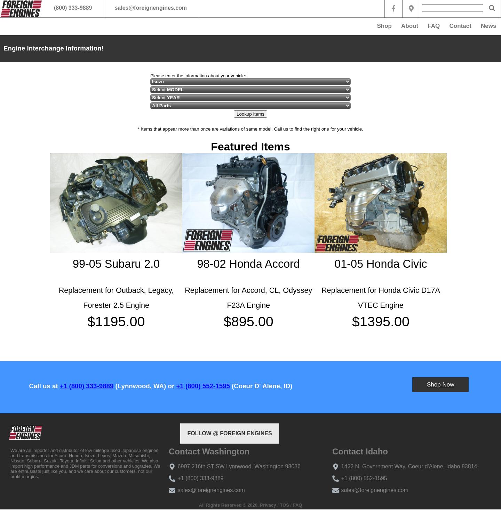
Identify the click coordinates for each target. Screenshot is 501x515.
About (409, 26)
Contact (460, 26)
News (488, 26)
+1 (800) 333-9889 (86, 386)
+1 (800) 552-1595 (203, 386)
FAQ (434, 26)
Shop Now (440, 384)
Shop (384, 26)
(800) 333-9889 (73, 8)
